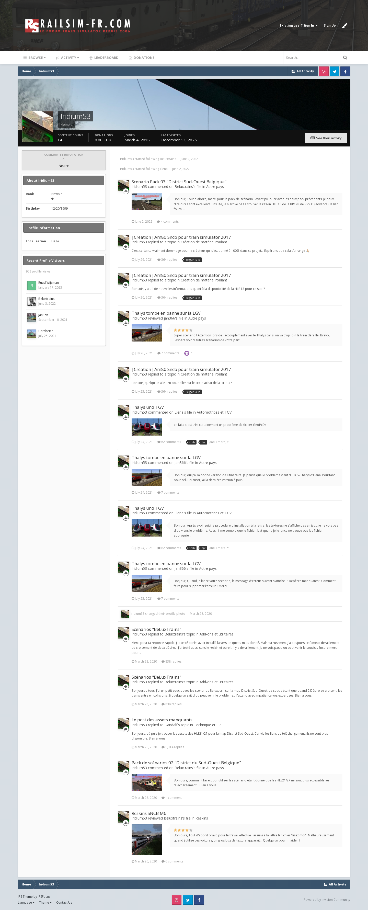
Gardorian (45, 331)
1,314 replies (173, 747)
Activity (69, 57)
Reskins (201, 818)
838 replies (171, 661)
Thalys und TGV (148, 407)
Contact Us (64, 902)
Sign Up (330, 25)
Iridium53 (127, 159)
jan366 (43, 315)
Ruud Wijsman (48, 282)
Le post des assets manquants (162, 720)
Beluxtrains (46, 299)
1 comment (172, 797)
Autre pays (215, 186)
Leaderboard (106, 57)
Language (26, 902)
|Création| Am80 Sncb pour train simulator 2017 (181, 237)
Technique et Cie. (208, 724)
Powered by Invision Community (327, 899)
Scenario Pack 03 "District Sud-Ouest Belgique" (179, 182)
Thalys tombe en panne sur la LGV (166, 313)
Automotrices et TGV (214, 412)
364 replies (167, 259)
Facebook (345, 71)
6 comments (172, 861)
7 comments (168, 353)
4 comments (168, 221)
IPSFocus (44, 896)
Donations (144, 57)
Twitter (334, 71)
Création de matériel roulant (204, 242)
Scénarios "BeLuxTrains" (156, 629)
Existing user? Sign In (299, 25)
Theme (45, 902)
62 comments (169, 442)
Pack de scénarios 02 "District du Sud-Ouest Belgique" (186, 763)
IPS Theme (25, 896)
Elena (164, 169)
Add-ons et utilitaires (217, 634)
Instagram (324, 71)
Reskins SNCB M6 (149, 813)
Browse (36, 57)
